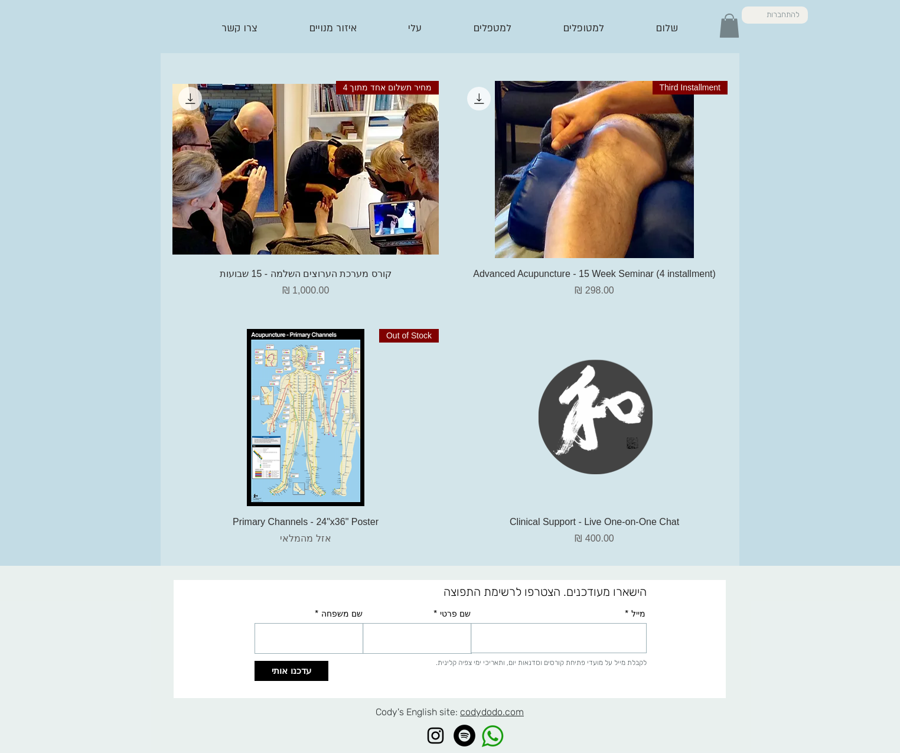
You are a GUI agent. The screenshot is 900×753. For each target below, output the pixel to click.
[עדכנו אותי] (291, 671)
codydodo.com (492, 712)
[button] (729, 26)
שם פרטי (455, 613)
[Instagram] (435, 736)
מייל (638, 613)
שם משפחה (342, 613)
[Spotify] (464, 736)
